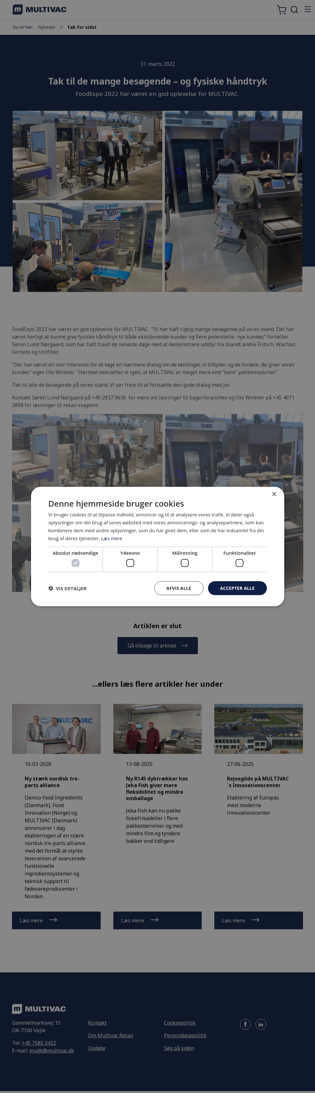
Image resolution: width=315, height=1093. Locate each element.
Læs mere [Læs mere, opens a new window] (112, 538)
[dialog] (157, 546)
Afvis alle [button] (178, 588)
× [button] (274, 494)
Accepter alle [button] (237, 588)
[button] (67, 588)
